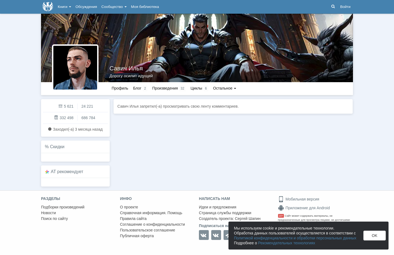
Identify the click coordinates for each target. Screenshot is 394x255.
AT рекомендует (67, 171)
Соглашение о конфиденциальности (152, 224)
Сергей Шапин (247, 218)
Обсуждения (86, 7)
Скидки (57, 146)
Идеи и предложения (217, 207)
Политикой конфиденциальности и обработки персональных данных (295, 238)
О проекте (129, 207)
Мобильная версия (298, 199)
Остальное (224, 88)
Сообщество (114, 7)
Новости (48, 213)
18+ (281, 215)
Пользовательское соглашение (147, 230)
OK (374, 235)
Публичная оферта (137, 236)
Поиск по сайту (54, 218)
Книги (64, 7)
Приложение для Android (304, 208)
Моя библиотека (145, 7)
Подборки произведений (63, 207)
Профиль (120, 88)
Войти (345, 7)
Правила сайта (133, 218)
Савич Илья (126, 68)
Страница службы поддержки (225, 213)
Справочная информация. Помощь (151, 213)
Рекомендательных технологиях (286, 243)
